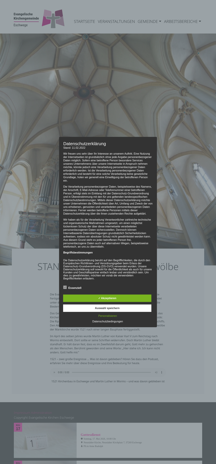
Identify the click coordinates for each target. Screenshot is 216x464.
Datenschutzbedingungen (107, 321)
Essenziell (72, 287)
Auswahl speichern (107, 308)
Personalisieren (107, 315)
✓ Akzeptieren (107, 298)
